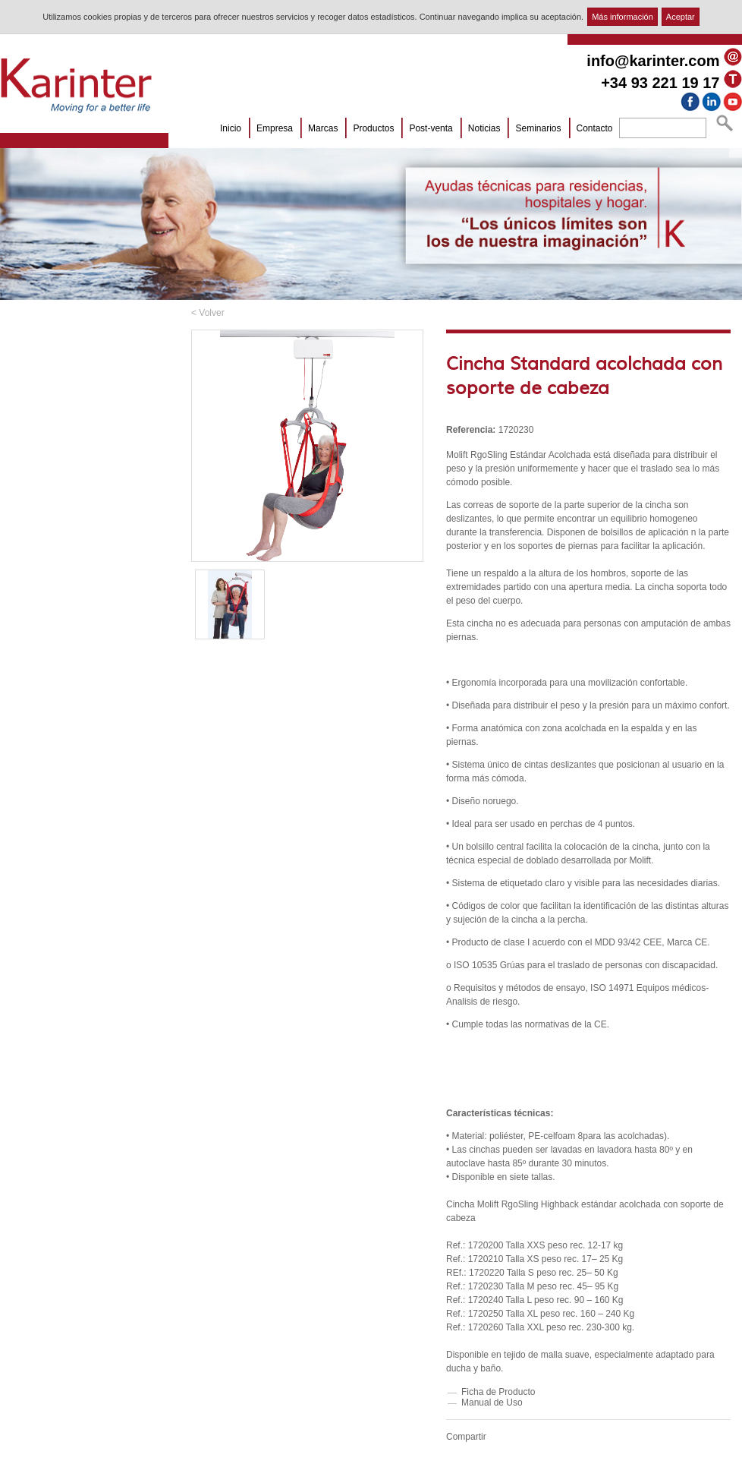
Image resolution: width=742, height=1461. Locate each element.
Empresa (274, 128)
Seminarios (538, 128)
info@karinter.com (652, 60)
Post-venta (430, 128)
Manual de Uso (492, 1402)
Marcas (323, 128)
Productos (373, 128)
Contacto (595, 128)
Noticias (484, 128)
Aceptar (680, 16)
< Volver (208, 313)
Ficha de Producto (498, 1392)
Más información (622, 16)
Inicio (230, 128)
